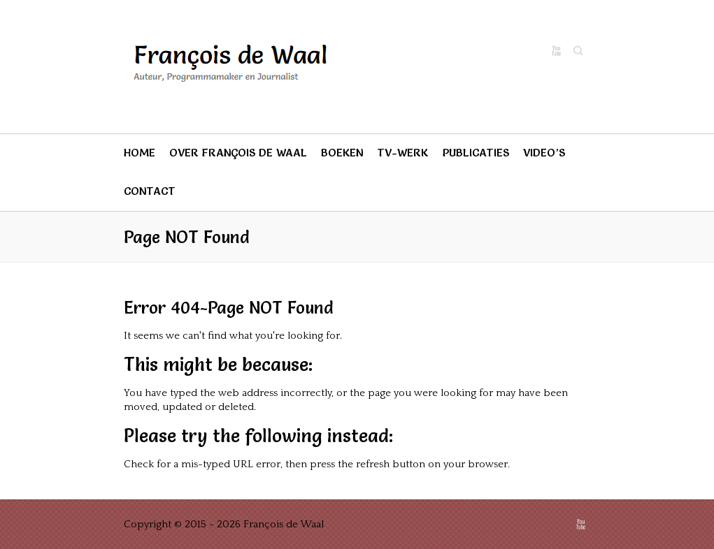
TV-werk (402, 152)
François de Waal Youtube (555, 51)
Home (139, 152)
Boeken (342, 152)
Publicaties (475, 152)
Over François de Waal (238, 152)
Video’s (544, 152)
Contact (150, 191)
